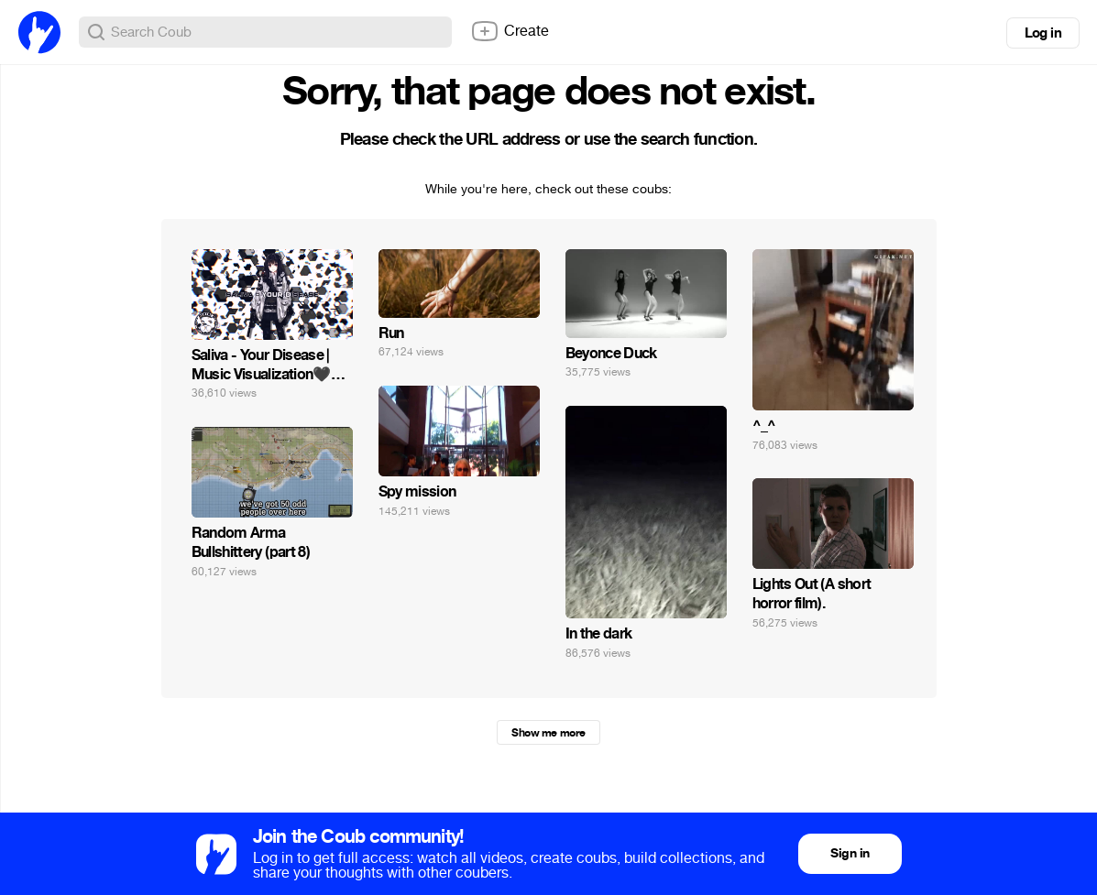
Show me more (548, 733)
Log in (1043, 33)
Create (509, 31)
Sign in (849, 853)
